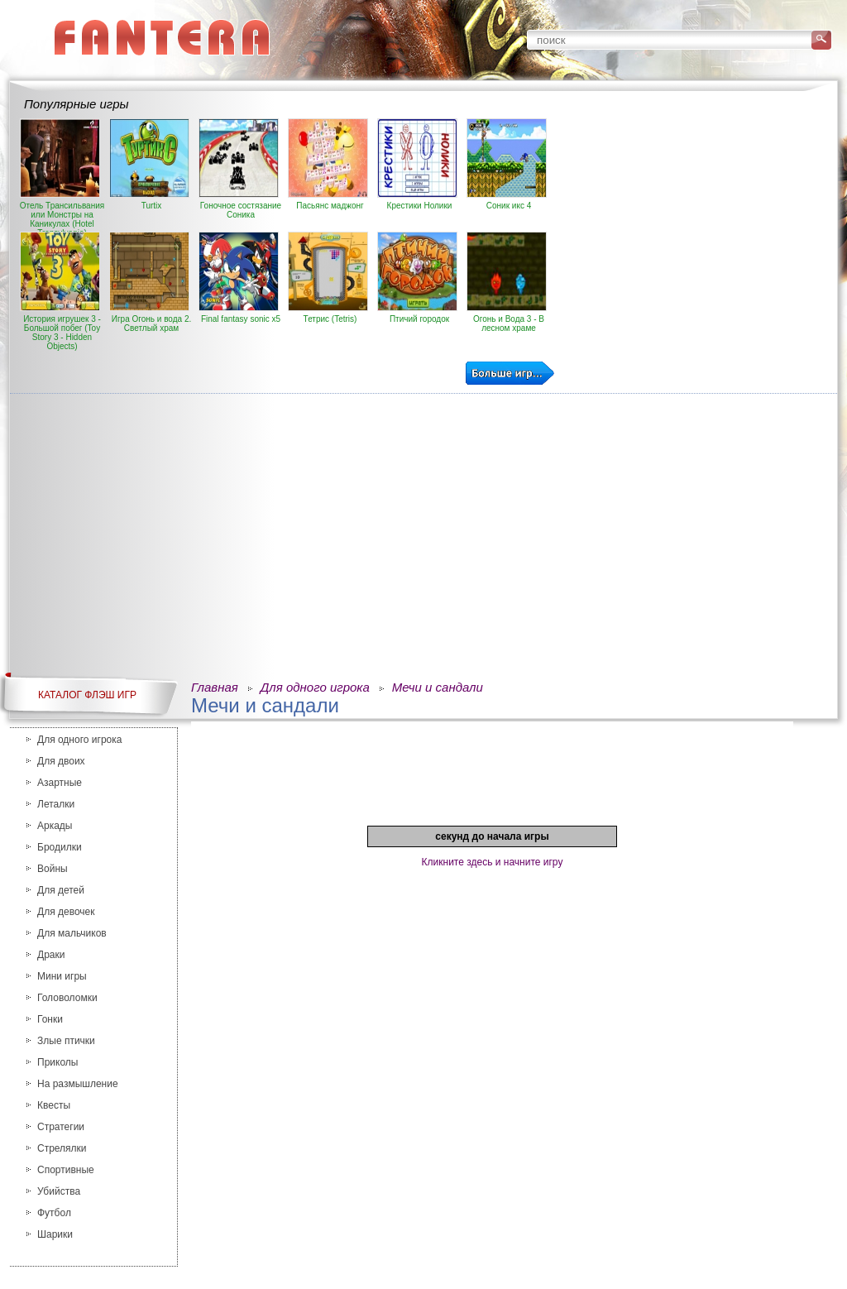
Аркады (55, 825)
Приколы (57, 1062)
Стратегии (60, 1127)
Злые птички (66, 1041)
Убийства (58, 1191)
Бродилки (59, 847)
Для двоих (61, 761)
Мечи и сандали (437, 687)
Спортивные (65, 1170)
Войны (52, 869)
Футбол (54, 1213)
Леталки (55, 804)
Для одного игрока (79, 739)
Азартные (59, 782)
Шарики (55, 1234)
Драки (51, 955)
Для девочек (65, 912)
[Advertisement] (694, 234)
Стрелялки (62, 1148)
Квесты (53, 1105)
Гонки (50, 1019)
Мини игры (62, 976)
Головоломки (67, 998)
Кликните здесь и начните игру (492, 862)
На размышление (77, 1084)
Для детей (60, 890)
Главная (214, 687)
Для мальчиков (72, 933)
